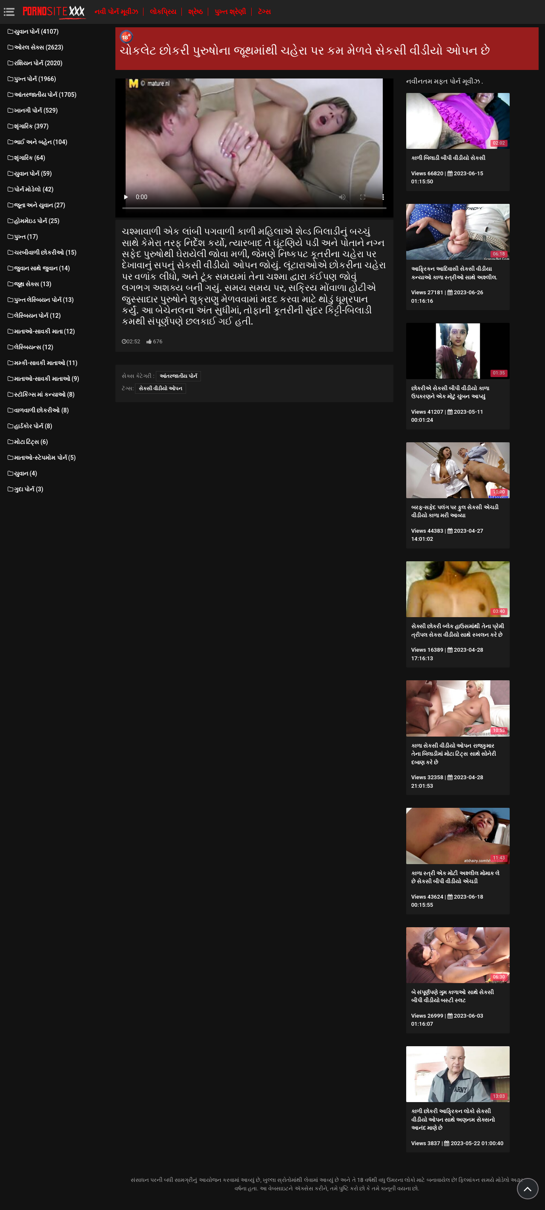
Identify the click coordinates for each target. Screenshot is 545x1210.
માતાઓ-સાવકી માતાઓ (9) (42, 378)
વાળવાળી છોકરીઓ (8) (37, 410)
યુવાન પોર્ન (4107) (32, 31)
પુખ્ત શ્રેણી (231, 12)
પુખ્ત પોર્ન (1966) (31, 78)
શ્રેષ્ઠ (196, 12)
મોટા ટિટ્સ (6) (27, 441)
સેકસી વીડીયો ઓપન (160, 389)
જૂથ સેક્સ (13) (29, 284)
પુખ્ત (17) (22, 236)
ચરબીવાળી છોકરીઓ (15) (41, 252)
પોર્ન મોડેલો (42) (30, 189)
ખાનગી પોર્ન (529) (32, 110)
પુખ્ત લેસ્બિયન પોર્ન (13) (40, 299)
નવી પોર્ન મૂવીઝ (117, 12)
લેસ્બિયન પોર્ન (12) (33, 315)
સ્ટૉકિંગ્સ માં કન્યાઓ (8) (40, 394)
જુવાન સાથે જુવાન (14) (38, 268)
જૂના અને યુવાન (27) (35, 205)
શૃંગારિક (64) (25, 157)
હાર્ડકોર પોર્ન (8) (29, 426)
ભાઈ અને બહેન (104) (36, 142)
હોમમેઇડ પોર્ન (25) (33, 221)
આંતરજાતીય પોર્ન (178, 376)
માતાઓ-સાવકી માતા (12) (40, 331)
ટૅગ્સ (264, 12)
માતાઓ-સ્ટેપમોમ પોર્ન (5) (41, 457)
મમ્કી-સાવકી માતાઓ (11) (41, 363)
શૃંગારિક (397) (27, 126)
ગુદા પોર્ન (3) (24, 489)
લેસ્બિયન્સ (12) (29, 347)
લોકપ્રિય (164, 12)
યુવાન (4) (21, 473)
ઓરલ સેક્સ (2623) (34, 47)
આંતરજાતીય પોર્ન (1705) (41, 94)
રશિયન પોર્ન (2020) (34, 63)
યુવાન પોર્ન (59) (29, 173)
